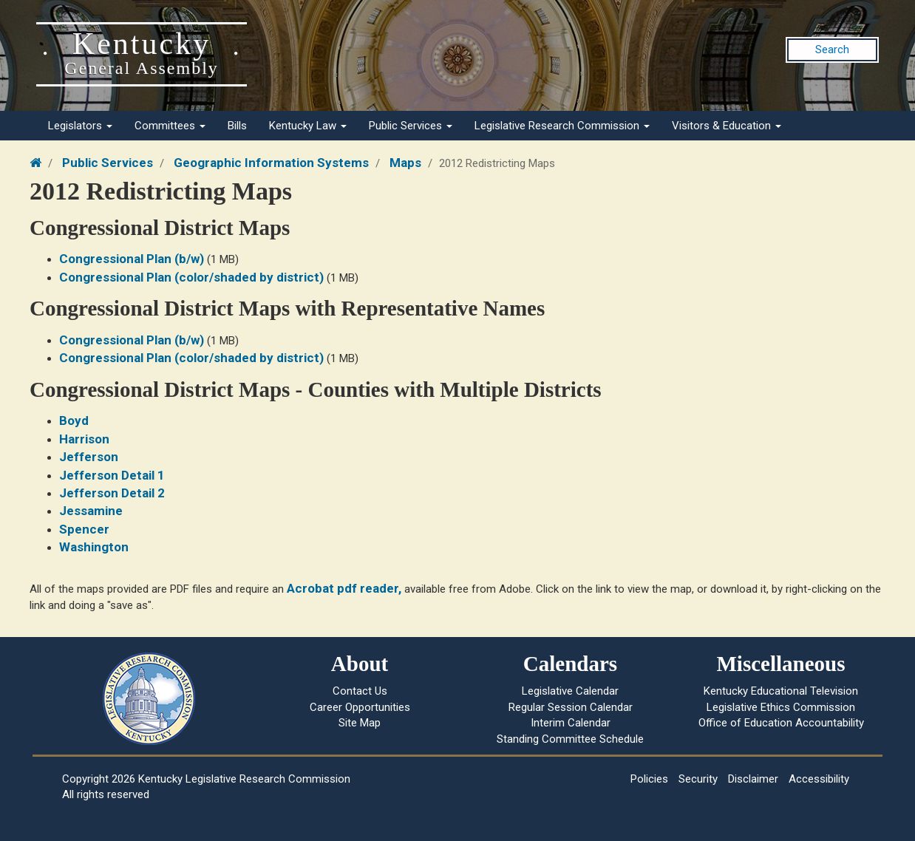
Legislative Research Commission (562, 125)
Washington (94, 546)
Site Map (360, 722)
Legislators (80, 125)
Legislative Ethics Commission (781, 707)
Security (698, 779)
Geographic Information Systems (271, 162)
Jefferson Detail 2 (112, 493)
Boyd (74, 420)
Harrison (84, 439)
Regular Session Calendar (570, 707)
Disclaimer (753, 779)
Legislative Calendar (570, 691)
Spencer (84, 529)
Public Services (410, 125)
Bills (237, 125)
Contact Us (360, 691)
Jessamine (91, 510)
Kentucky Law (308, 125)
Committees (170, 125)
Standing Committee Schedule (570, 739)
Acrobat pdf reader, (344, 588)
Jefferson (88, 456)
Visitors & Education (726, 125)
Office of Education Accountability (781, 722)
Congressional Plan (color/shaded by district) (191, 277)
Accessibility (819, 779)
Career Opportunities (360, 707)
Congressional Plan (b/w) (131, 258)
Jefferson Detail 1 (112, 475)
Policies (649, 779)
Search (832, 49)
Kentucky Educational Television (781, 691)
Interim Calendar (570, 722)
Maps (405, 162)
